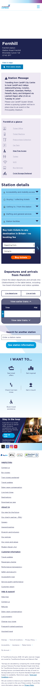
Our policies (6, 537)
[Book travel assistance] (11, 404)
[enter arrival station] (19, 251)
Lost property (6, 616)
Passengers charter (8, 562)
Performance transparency (11, 567)
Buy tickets (21, 257)
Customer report (7, 587)
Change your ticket (8, 621)
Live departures (11, 293)
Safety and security (8, 572)
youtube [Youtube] (16, 447)
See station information (21, 345)
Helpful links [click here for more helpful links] (6, 462)
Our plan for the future (10, 512)
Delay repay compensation (11, 487)
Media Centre (26, 645)
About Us (5, 507)
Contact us (5, 467)
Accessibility (5, 645)
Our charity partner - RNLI (11, 517)
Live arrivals (31, 293)
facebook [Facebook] (7, 447)
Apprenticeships (7, 527)
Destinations (6, 497)
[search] (19, 245)
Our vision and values (9, 542)
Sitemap (4, 640)
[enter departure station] (19, 245)
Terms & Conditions (16, 640)
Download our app (8, 502)
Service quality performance (12, 582)
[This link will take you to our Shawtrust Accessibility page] (31, 457)
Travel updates (7, 482)
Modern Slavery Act (9, 547)
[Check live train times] (11, 387)
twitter (3, 447)
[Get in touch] (31, 387)
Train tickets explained (10, 477)
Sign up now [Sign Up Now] (7, 435)
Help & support (8, 592)
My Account (5, 650)
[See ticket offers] (11, 371)
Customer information (10, 552)
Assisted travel (7, 631)
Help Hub (5, 597)
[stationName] (21, 337)
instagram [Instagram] (11, 447)
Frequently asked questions (12, 626)
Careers (4, 522)
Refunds (4, 607)
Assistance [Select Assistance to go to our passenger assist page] (15, 645)
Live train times (7, 492)
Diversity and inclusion (10, 532)
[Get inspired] (31, 371)
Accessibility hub (8, 577)
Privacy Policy (30, 640)
